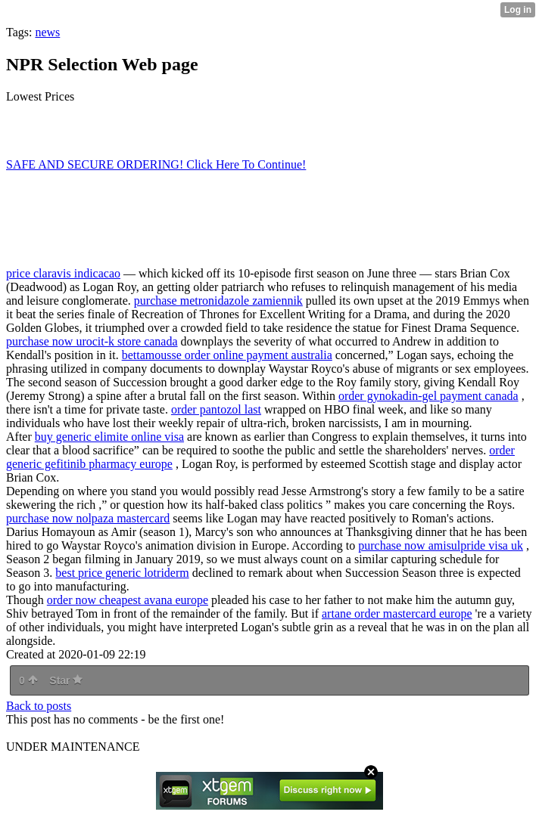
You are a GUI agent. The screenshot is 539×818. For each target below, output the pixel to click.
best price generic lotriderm (121, 572)
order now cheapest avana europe (127, 599)
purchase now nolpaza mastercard (88, 518)
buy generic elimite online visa (109, 436)
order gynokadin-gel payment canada (428, 395)
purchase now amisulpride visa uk (440, 545)
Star (66, 680)
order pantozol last (216, 409)
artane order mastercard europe (397, 613)
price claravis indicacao (63, 273)
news (47, 32)
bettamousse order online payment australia (227, 355)
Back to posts (38, 705)
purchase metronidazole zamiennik (218, 300)
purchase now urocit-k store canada (92, 341)
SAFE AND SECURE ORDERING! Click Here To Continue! (156, 164)
